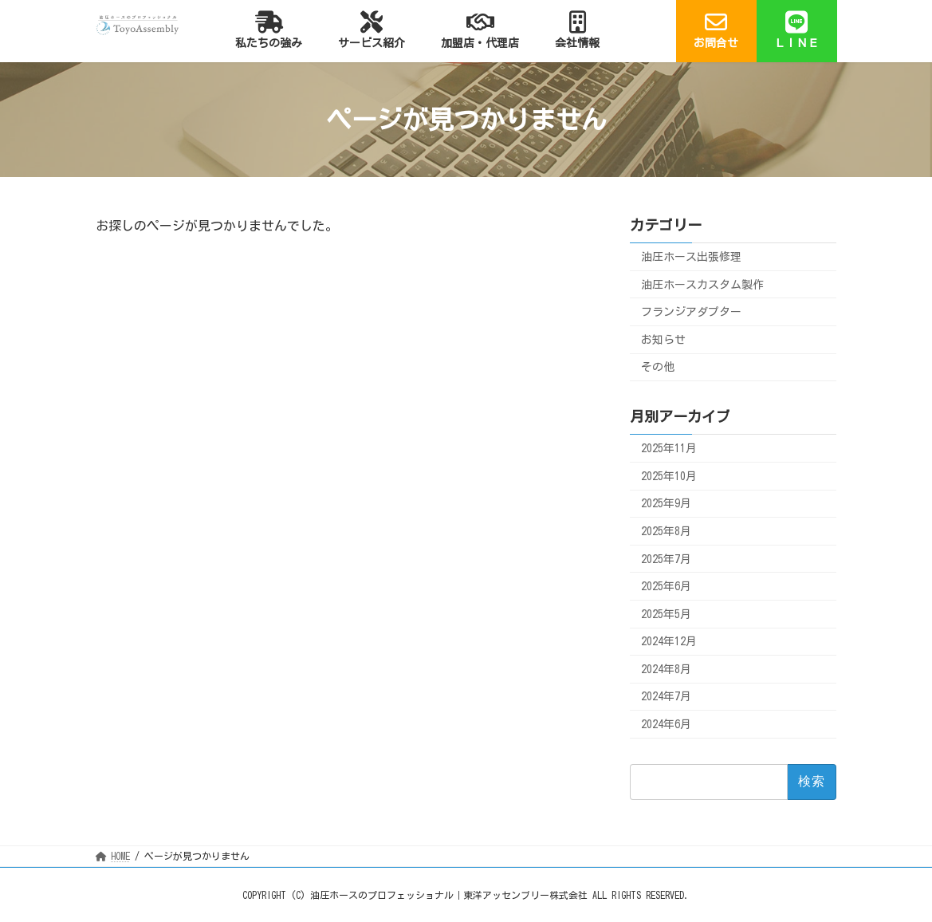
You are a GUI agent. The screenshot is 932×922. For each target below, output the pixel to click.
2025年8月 (666, 531)
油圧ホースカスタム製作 (702, 284)
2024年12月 (669, 642)
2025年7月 (666, 559)
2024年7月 (666, 697)
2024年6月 (666, 724)
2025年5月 (666, 614)
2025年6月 (666, 587)
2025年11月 (669, 449)
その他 (657, 367)
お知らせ (663, 339)
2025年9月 (666, 504)
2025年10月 (669, 476)
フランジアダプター (691, 312)
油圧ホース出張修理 (691, 256)
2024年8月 (666, 669)
